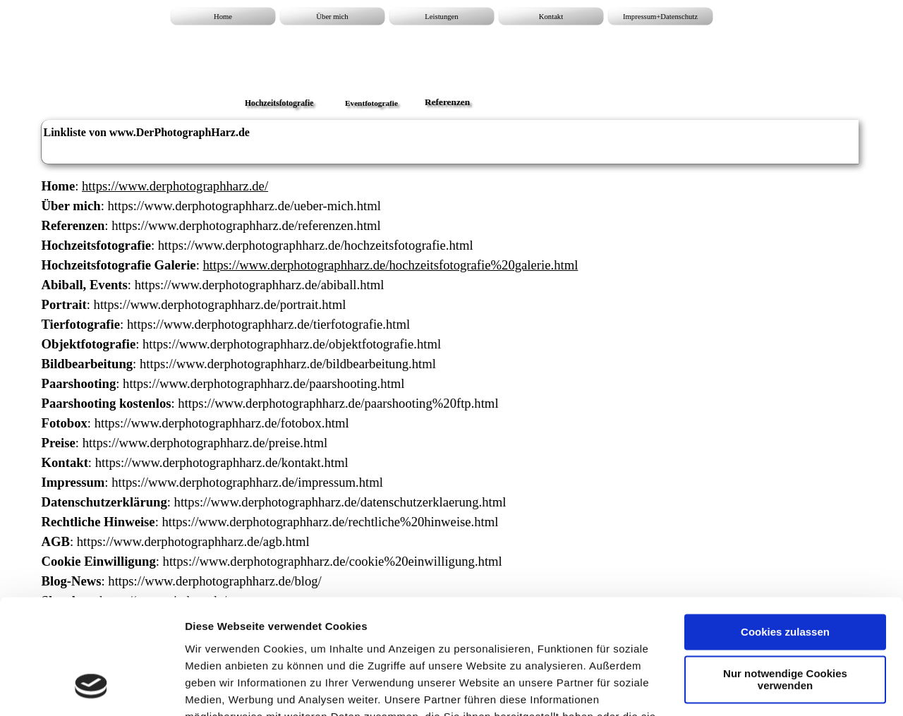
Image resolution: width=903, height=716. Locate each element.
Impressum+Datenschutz (660, 16)
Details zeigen (220, 688)
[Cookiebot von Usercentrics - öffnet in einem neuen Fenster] (91, 688)
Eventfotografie (371, 103)
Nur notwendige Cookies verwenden (785, 578)
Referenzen (447, 102)
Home (223, 16)
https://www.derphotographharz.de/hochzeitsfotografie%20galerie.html (390, 264)
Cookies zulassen (785, 532)
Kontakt (551, 16)
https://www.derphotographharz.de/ (175, 185)
